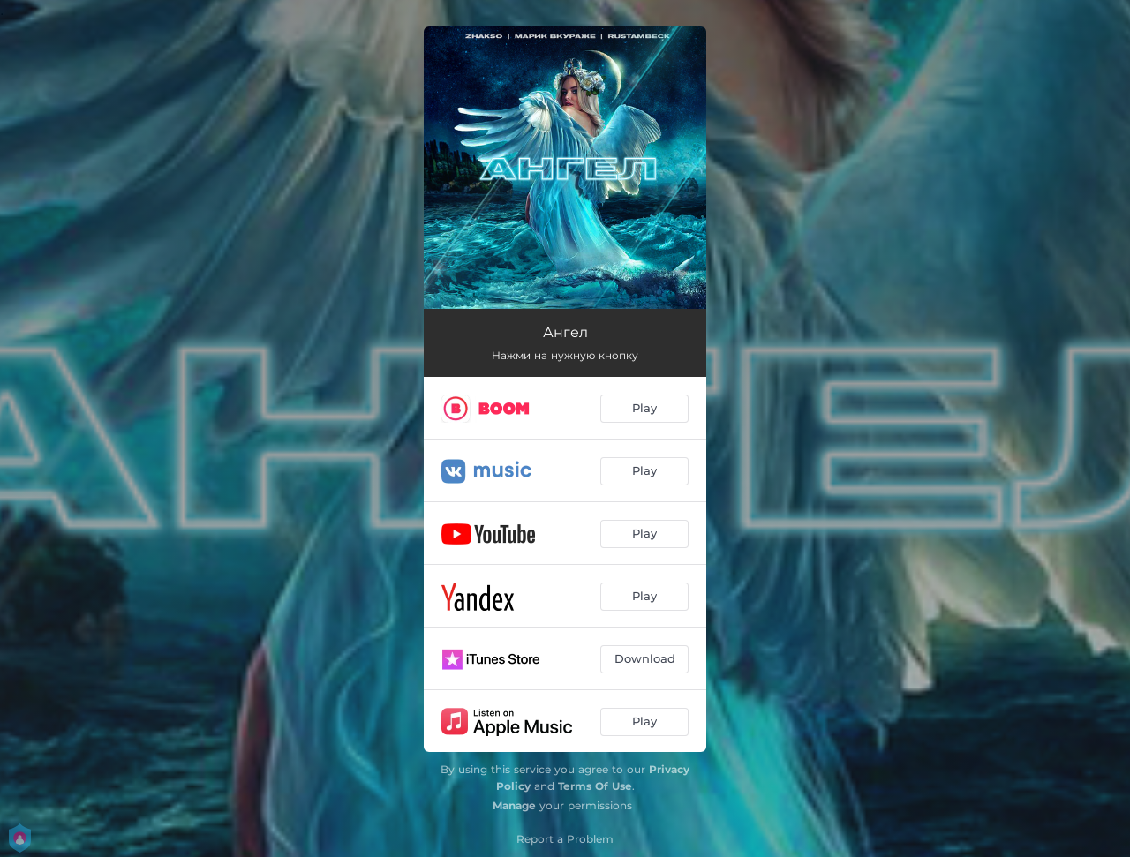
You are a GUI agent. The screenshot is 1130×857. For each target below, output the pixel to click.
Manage (514, 805)
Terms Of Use (595, 786)
